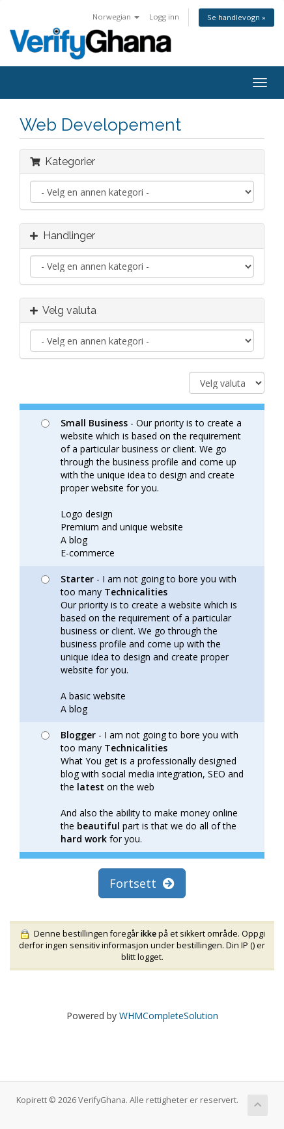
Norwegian (115, 16)
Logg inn (164, 16)
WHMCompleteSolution (168, 1015)
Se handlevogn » (236, 17)
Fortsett (142, 883)
